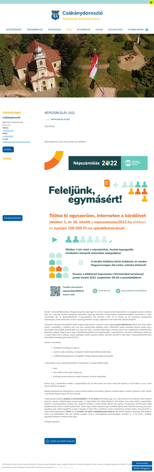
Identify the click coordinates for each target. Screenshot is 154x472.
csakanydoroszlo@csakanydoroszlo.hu (16, 142)
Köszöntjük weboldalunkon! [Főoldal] (82, 15)
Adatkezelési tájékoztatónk (63, 467)
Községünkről (14, 30)
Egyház (99, 30)
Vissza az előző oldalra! (62, 442)
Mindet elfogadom (142, 468)
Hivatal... (8, 150)
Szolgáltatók (115, 30)
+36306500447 (8, 137)
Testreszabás (142, 463)
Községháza (54, 30)
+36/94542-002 (8, 131)
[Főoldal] (55, 16)
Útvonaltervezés (12, 218)
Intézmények (83, 30)
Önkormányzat (35, 30)
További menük (138, 30)
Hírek (69, 30)
